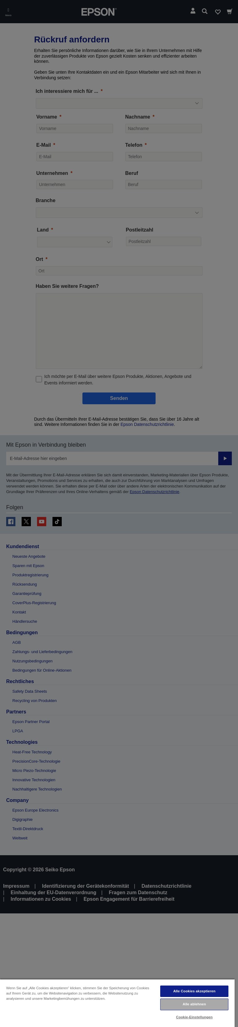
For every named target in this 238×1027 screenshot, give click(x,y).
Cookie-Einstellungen (194, 1017)
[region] (117, 1003)
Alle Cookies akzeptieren (194, 991)
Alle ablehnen (194, 1004)
